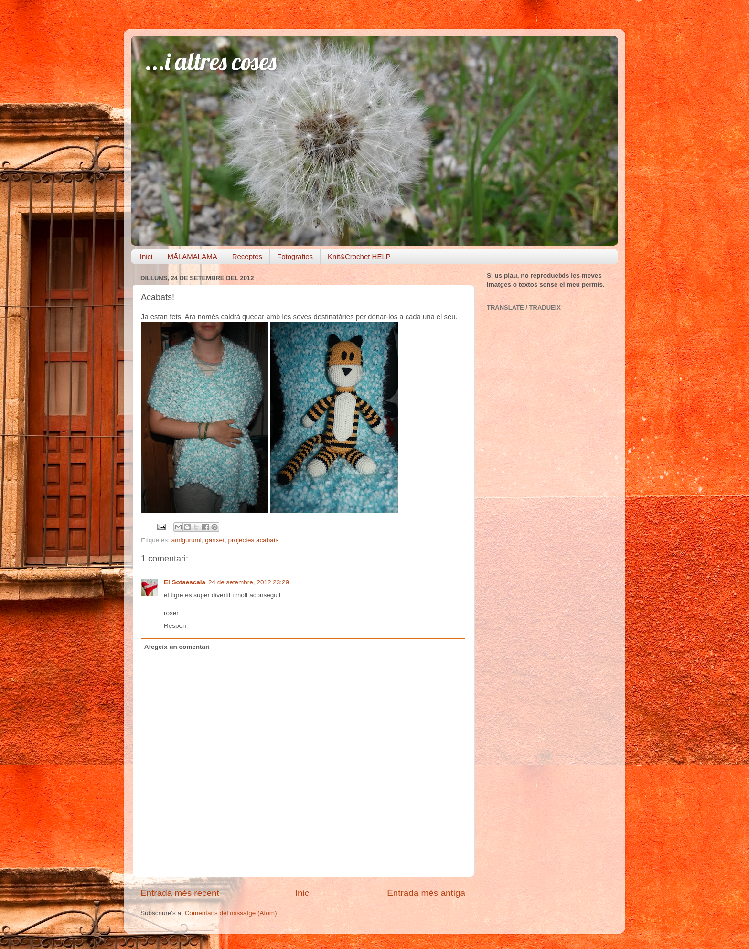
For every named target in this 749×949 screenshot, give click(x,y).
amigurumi (186, 540)
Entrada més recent (179, 893)
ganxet (215, 540)
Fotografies (295, 256)
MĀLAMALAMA (192, 256)
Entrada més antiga (426, 893)
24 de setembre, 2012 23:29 (248, 582)
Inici (146, 256)
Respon (175, 625)
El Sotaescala (184, 582)
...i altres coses (211, 61)
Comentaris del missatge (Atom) (231, 913)
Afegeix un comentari (177, 646)
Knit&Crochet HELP (359, 256)
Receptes (247, 256)
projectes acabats (253, 540)
